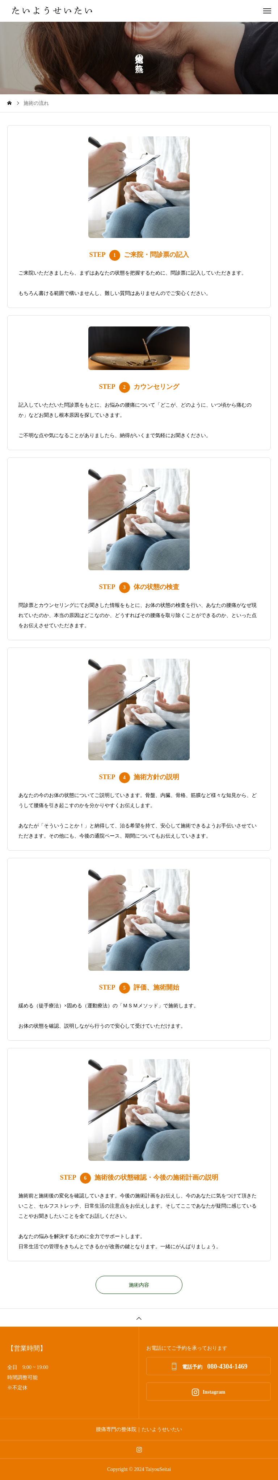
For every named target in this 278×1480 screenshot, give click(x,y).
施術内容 (139, 1285)
